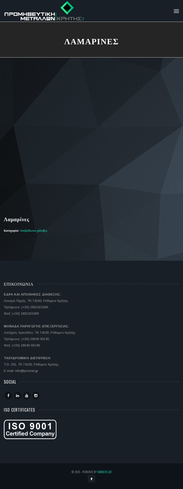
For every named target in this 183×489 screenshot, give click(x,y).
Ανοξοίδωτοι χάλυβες (33, 230)
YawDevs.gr (104, 472)
